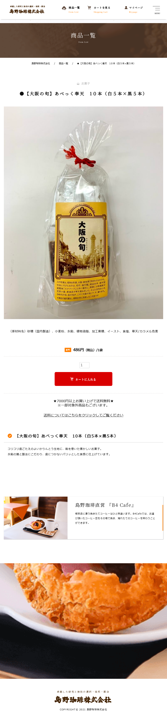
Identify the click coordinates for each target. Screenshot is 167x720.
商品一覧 (61, 63)
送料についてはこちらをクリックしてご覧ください (83, 415)
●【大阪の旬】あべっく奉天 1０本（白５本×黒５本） (104, 63)
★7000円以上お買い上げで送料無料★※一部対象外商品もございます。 (83, 403)
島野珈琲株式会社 (41, 63)
